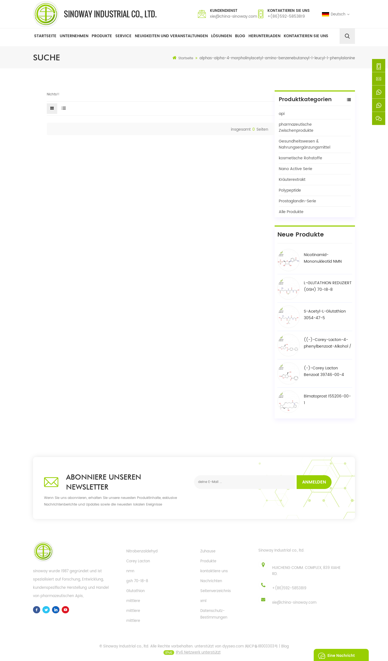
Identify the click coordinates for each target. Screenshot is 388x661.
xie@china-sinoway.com (233, 16)
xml (203, 601)
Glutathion (135, 591)
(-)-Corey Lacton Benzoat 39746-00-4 (324, 371)
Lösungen (221, 36)
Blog (240, 36)
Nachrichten (211, 581)
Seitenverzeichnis (215, 591)
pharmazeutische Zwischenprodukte (296, 127)
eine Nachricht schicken (335, 655)
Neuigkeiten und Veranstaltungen (171, 36)
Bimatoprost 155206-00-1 (327, 399)
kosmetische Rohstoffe (300, 158)
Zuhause (207, 551)
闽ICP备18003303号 (261, 650)
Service (123, 36)
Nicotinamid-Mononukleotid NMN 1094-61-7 (323, 258)
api (282, 114)
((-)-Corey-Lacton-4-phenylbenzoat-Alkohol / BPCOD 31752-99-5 (327, 343)
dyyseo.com (233, 650)
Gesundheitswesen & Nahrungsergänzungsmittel (304, 144)
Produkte (102, 36)
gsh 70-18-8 (137, 581)
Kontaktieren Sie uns (306, 36)
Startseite (45, 36)
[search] (347, 36)
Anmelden (314, 482)
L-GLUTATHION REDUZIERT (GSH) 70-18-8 (328, 286)
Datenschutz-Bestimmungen (213, 614)
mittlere (133, 601)
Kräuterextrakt (292, 179)
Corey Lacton (138, 561)
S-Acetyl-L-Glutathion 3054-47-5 (325, 314)
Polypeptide (290, 190)
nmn (130, 571)
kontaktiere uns (214, 571)
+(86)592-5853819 (286, 16)
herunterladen (264, 36)
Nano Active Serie (295, 169)
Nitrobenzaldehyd (142, 551)
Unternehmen (74, 36)
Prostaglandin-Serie (297, 201)
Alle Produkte (291, 212)
